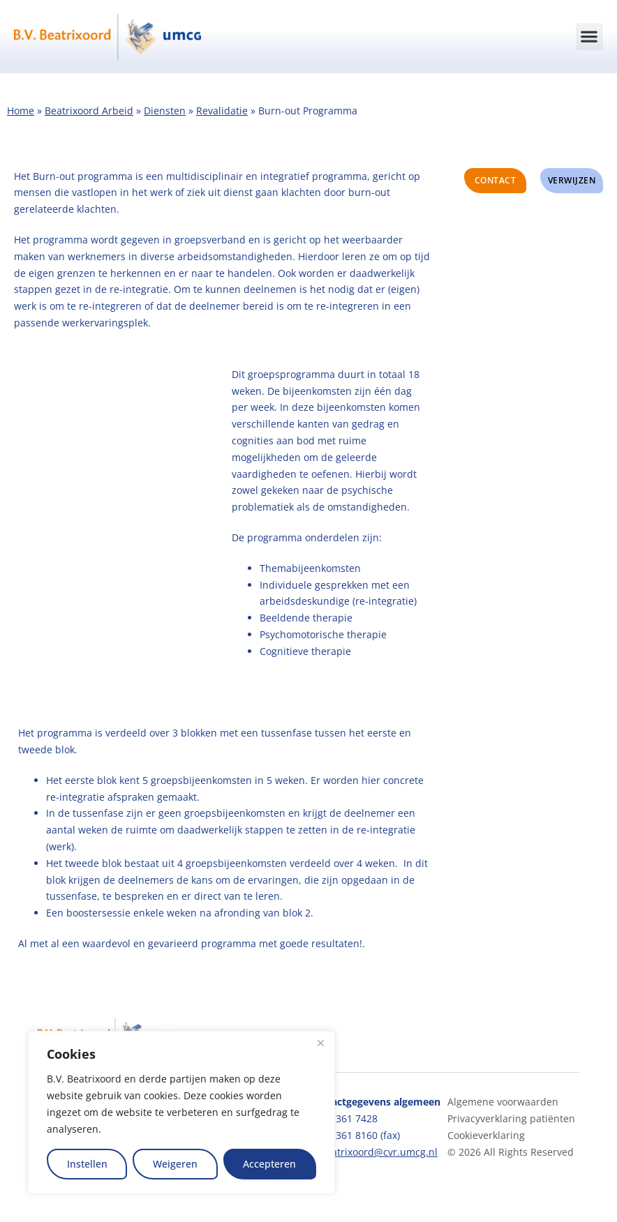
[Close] (320, 1042)
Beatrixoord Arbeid (89, 110)
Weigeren (175, 1163)
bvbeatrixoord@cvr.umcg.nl (373, 1152)
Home (20, 110)
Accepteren (269, 1163)
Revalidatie (222, 110)
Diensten (165, 110)
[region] (181, 1112)
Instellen (87, 1163)
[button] (589, 36)
